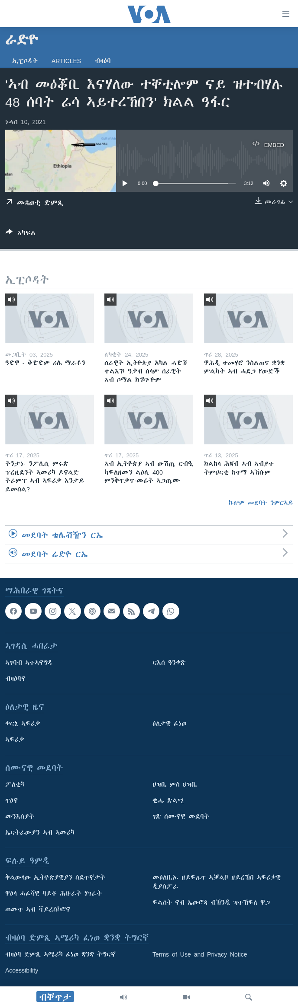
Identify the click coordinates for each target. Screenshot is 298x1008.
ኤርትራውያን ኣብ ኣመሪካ (39, 832)
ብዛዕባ (103, 61)
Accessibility (21, 970)
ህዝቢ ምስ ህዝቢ (174, 784)
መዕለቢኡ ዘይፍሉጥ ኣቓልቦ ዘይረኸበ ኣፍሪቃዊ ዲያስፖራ (216, 882)
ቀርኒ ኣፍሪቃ (22, 723)
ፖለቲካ (15, 784)
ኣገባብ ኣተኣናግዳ (28, 663)
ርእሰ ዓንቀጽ (169, 663)
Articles (66, 61)
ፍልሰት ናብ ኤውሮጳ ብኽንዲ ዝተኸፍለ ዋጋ (211, 902)
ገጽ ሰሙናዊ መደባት (180, 816)
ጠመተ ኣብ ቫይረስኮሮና (37, 909)
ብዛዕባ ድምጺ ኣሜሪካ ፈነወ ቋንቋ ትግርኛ (60, 954)
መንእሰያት (19, 816)
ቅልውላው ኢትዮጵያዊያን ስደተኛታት (55, 877)
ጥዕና (11, 800)
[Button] (21, 234)
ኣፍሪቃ (14, 739)
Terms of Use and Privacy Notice (199, 954)
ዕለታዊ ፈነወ (169, 723)
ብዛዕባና (15, 679)
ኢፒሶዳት (25, 61)
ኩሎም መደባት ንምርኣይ (261, 502)
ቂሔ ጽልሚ (168, 800)
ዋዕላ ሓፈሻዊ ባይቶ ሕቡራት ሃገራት (53, 893)
